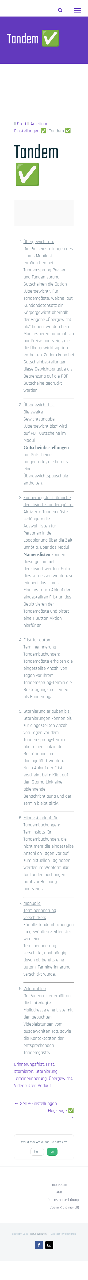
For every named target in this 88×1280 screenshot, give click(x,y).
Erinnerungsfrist (29, 1064)
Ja (52, 1151)
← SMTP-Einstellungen (35, 1103)
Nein (37, 1151)
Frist (50, 1064)
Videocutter (25, 1085)
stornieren (23, 1071)
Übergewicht (60, 1078)
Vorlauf (44, 1085)
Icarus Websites (38, 1234)
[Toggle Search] (60, 10)
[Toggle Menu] (77, 10)
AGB (59, 1192)
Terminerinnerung (30, 1078)
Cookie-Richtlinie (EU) (64, 1207)
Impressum (59, 1185)
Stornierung (46, 1071)
